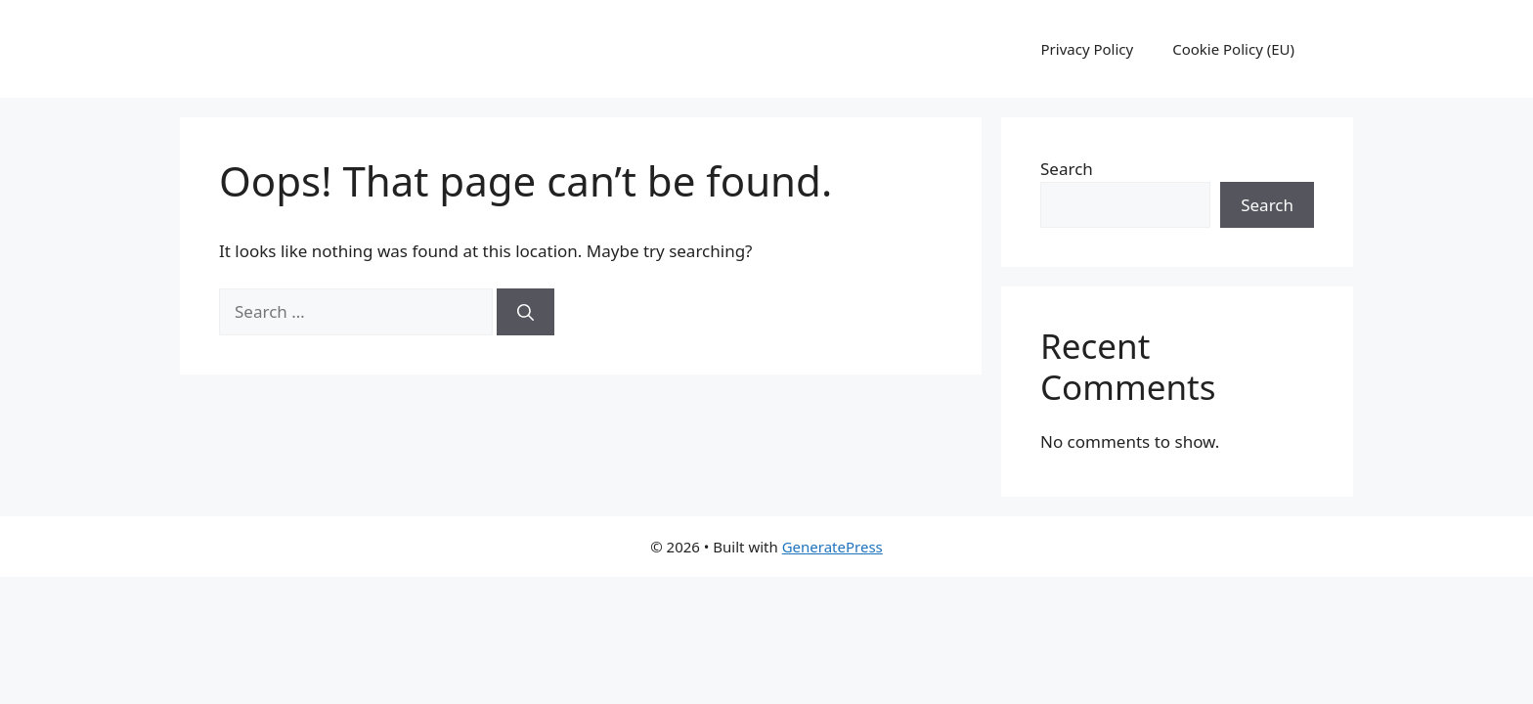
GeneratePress (832, 546)
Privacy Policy (1087, 49)
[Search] (525, 311)
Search (1066, 168)
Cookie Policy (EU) (1233, 49)
